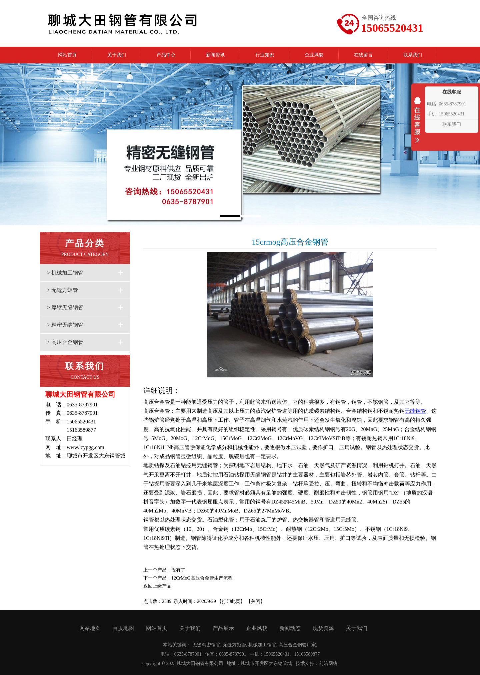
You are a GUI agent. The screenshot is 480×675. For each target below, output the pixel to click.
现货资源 (323, 628)
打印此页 (231, 601)
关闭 (255, 601)
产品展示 (223, 628)
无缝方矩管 (234, 644)
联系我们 (451, 124)
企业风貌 (256, 628)
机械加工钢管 (262, 644)
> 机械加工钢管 (65, 273)
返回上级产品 (157, 586)
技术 (300, 663)
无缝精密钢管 (206, 644)
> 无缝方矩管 (62, 290)
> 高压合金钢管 (65, 342)
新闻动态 (290, 628)
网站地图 (90, 628)
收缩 (417, 124)
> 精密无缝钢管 (65, 325)
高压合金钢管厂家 (297, 644)
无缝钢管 (415, 411)
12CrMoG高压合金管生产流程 (202, 578)
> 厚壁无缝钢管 (65, 307)
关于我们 (190, 628)
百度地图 (123, 628)
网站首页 (156, 628)
